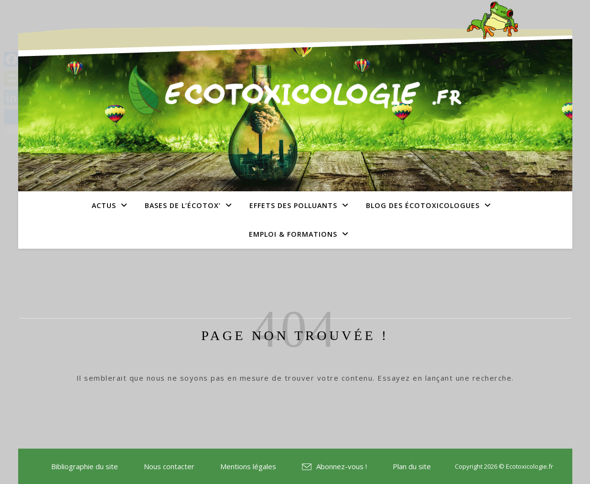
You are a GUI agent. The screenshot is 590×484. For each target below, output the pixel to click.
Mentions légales (248, 466)
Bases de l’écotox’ (183, 205)
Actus (104, 205)
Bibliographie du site (84, 466)
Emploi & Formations (293, 234)
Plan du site (412, 466)
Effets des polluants (293, 205)
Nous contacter (169, 466)
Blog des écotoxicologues (423, 205)
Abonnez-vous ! (341, 466)
